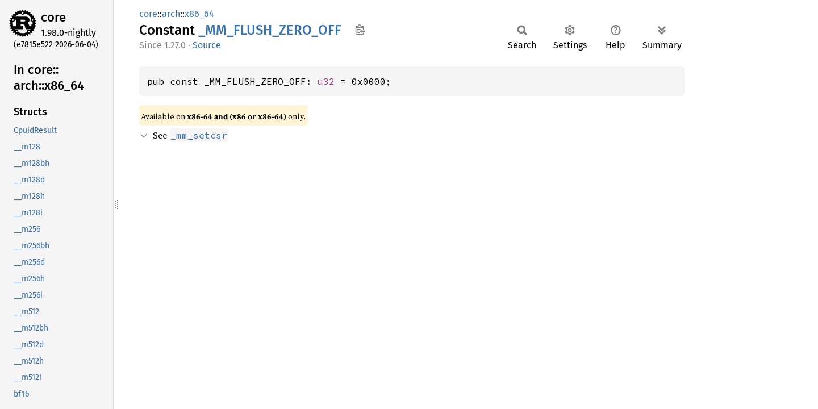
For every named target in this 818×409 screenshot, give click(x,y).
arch (171, 14)
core (53, 17)
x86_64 (199, 14)
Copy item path (359, 29)
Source (207, 45)
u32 (326, 81)
